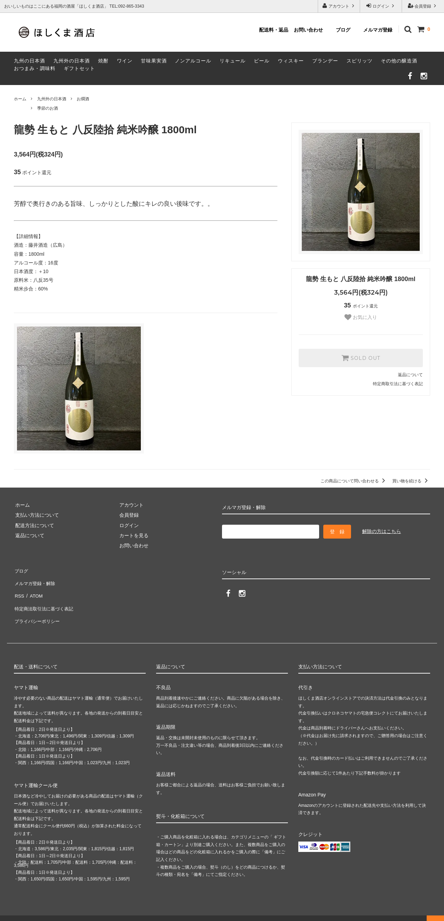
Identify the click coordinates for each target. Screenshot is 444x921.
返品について (410, 374)
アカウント (339, 6)
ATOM (34, 590)
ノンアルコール (193, 61)
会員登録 (423, 6)
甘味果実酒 (154, 61)
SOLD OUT (360, 358)
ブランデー (325, 61)
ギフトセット (79, 68)
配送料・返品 (273, 30)
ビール (262, 61)
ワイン (125, 61)
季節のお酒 (47, 108)
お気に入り (360, 317)
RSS (19, 590)
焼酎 (103, 61)
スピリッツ (360, 61)
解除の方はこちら (381, 531)
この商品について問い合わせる (354, 481)
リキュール (233, 61)
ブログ (343, 30)
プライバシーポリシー (38, 610)
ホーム (20, 98)
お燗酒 (83, 98)
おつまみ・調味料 (35, 68)
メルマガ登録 (377, 30)
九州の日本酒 (29, 61)
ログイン (381, 6)
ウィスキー (291, 61)
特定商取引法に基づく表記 (398, 383)
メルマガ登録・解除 (36, 580)
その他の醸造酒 (399, 61)
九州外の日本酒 (71, 61)
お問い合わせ (308, 30)
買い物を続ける (411, 481)
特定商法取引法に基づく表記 (45, 600)
